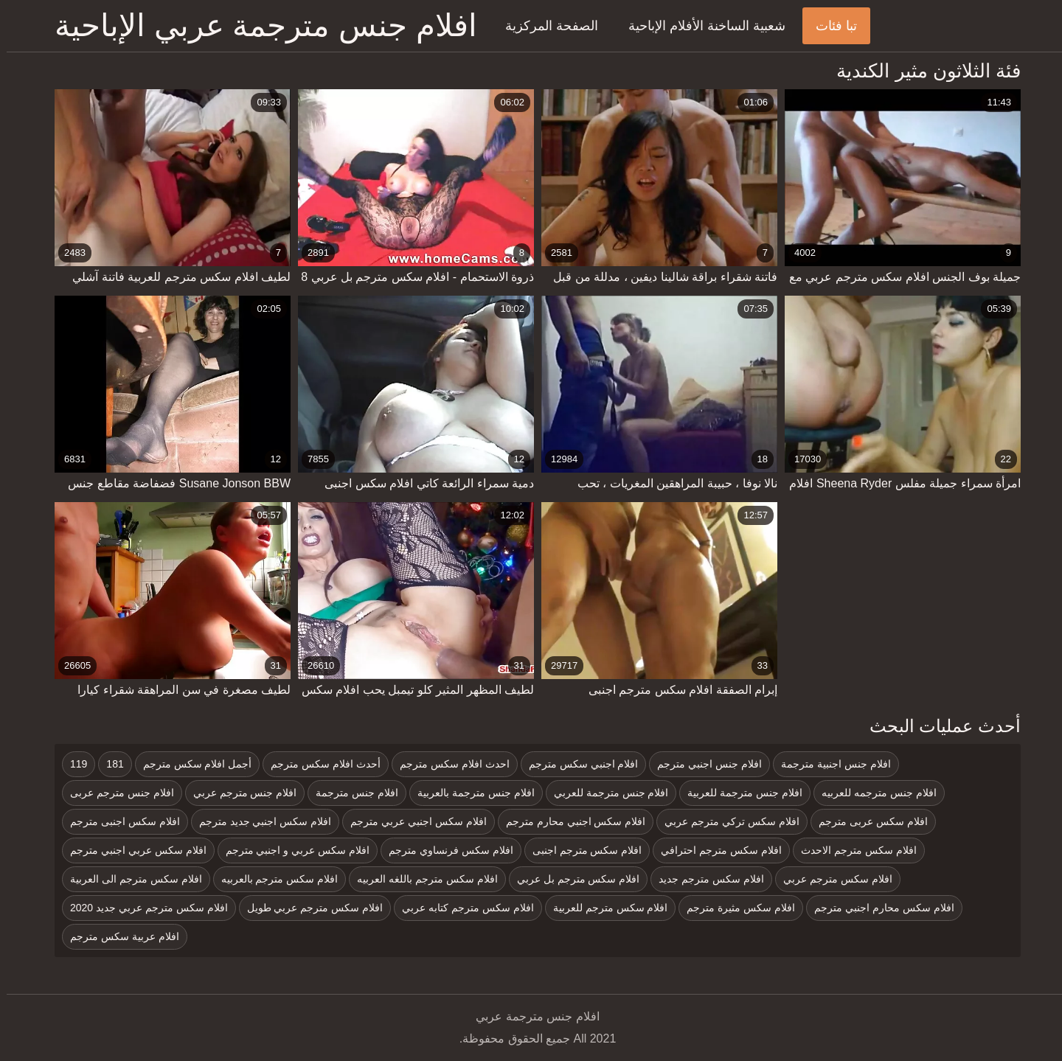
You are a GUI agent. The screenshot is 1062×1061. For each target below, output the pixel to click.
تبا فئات (829, 25)
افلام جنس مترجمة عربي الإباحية (259, 25)
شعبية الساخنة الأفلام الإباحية (700, 25)
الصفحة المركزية (545, 25)
